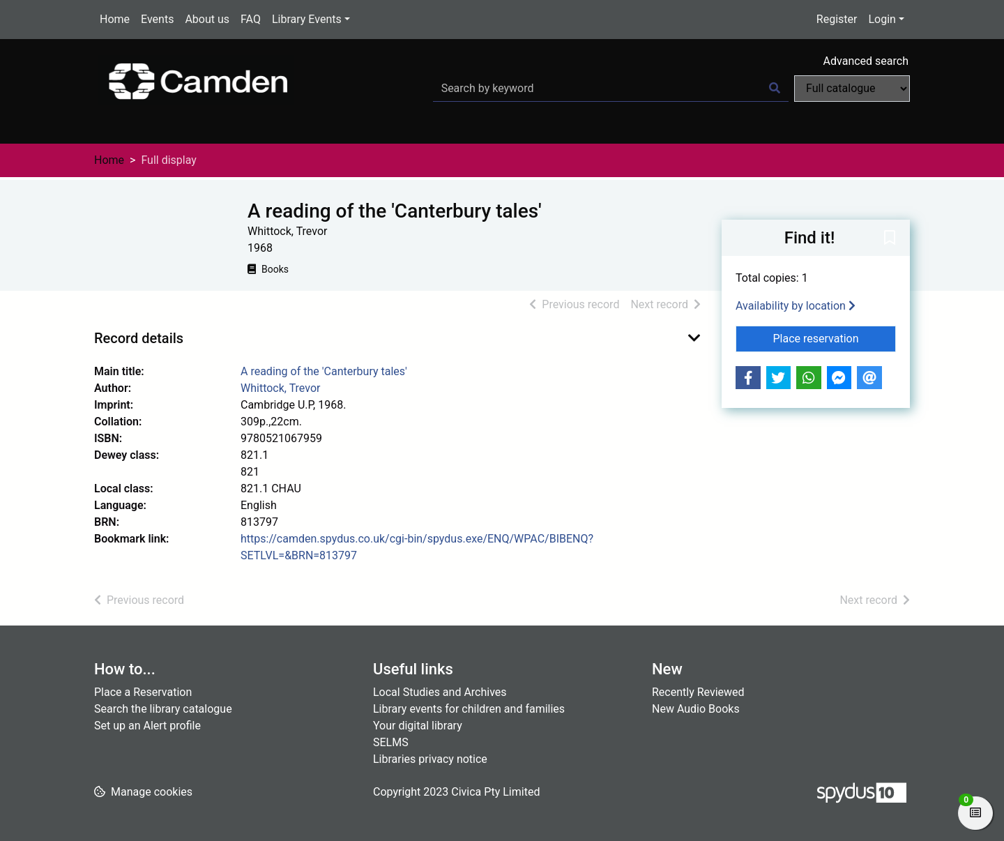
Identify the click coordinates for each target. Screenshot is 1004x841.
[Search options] (852, 88)
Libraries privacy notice (430, 759)
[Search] (775, 88)
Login (881, 19)
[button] (889, 238)
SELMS (391, 742)
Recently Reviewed (698, 692)
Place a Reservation (143, 692)
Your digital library (417, 725)
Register (837, 19)
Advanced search (865, 61)
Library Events (307, 19)
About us (207, 19)
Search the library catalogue (163, 708)
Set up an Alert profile (147, 725)
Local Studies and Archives (440, 692)
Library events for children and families (469, 708)
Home (115, 19)
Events (157, 19)
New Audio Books (696, 708)
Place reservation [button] (835, 337)
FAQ (251, 19)
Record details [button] (138, 338)
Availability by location (795, 305)
